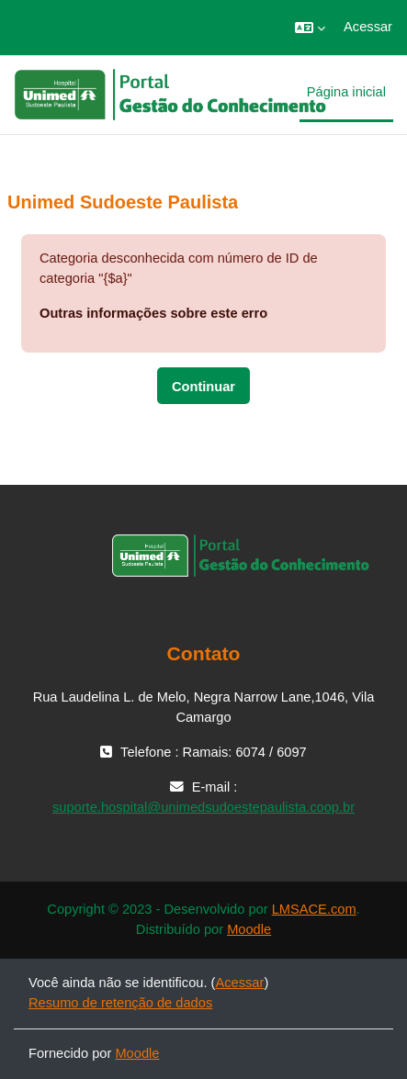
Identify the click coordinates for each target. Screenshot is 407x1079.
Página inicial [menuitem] (346, 91)
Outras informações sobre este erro (153, 313)
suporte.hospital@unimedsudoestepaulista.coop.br (203, 807)
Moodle (249, 929)
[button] (310, 27)
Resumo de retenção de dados (120, 1002)
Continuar (203, 386)
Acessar (368, 26)
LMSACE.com (314, 909)
